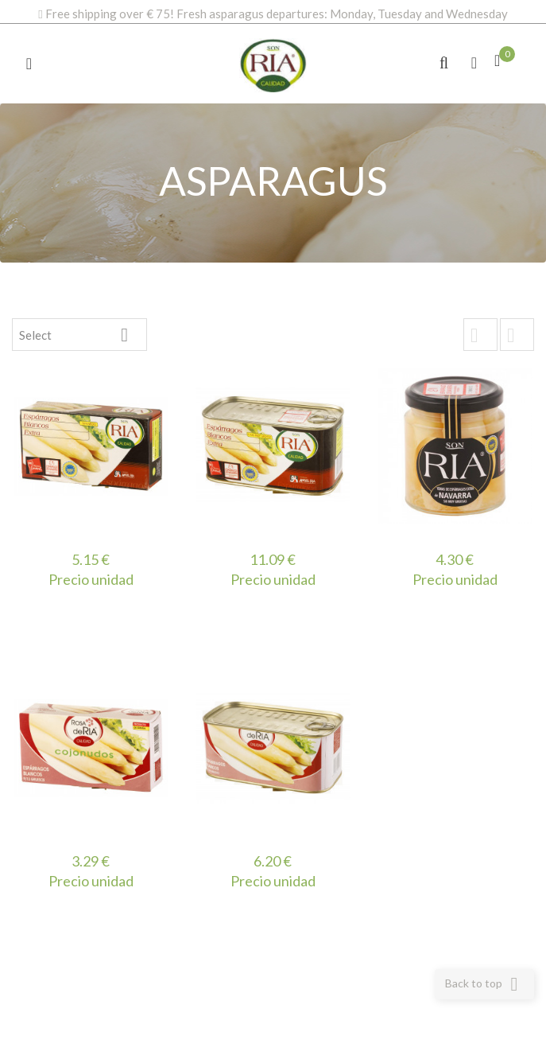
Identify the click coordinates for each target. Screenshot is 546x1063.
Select (80, 335)
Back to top (484, 984)
